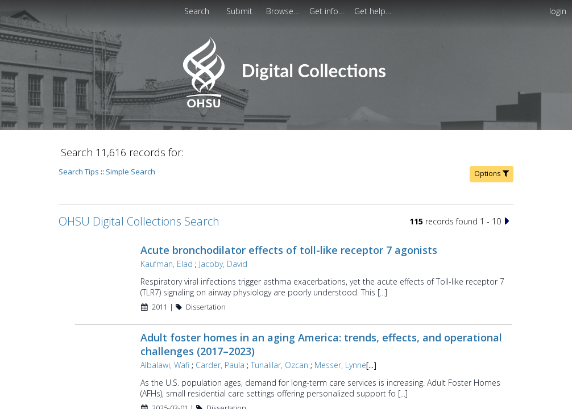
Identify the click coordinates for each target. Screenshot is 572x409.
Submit (240, 11)
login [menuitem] (557, 11)
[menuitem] (283, 11)
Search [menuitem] (196, 11)
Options (491, 173)
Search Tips (79, 171)
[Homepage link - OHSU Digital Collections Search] (285, 104)
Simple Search (130, 171)
